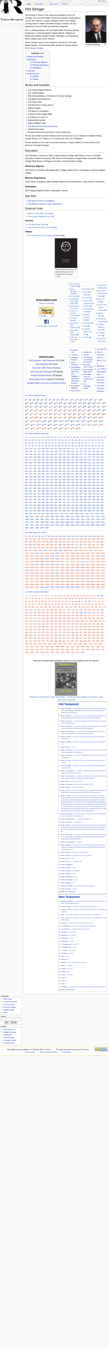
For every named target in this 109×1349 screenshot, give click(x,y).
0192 (93, 565)
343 (89, 482)
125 (73, 424)
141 (39, 454)
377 (72, 488)
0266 (57, 579)
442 (26, 499)
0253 (72, 576)
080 (30, 547)
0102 (45, 550)
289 (102, 474)
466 (47, 502)
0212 (32, 570)
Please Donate (45, 303)
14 (82, 399)
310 (30, 480)
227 (81, 465)
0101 (40, 550)
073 (81, 545)
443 (30, 499)
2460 (37, 519)
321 (77, 480)
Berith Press (87, 289)
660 (47, 511)
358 (72, 485)
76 (56, 413)
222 (60, 465)
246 (81, 468)
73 (42, 413)
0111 (91, 550)
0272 (88, 579)
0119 (52, 553)
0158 (82, 559)
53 (27, 410)
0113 (101, 550)
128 (90, 424)
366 (26, 488)
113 (84, 421)
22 (42, 403)
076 (93, 545)
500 (30, 508)
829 (102, 511)
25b (101, 596)
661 (51, 511)
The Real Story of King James (40, 235)
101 (96, 417)
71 (32, 413)
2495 (52, 519)
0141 (77, 556)
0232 (52, 573)
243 (68, 468)
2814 (27, 525)
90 (42, 417)
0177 (98, 562)
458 (93, 499)
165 (60, 457)
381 (89, 488)
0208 (93, 567)
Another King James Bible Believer (74, 301)
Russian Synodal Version (41, 375)
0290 (98, 581)
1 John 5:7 (74, 355)
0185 (57, 565)
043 (34, 542)
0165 (37, 562)
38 (37, 406)
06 (43, 536)
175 (102, 457)
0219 (67, 570)
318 (64, 480)
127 (84, 424)
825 (85, 511)
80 (75, 413)
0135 (47, 556)
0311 (42, 587)
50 (95, 406)
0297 (52, 584)
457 (89, 499)
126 (79, 424)
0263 (42, 579)
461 (26, 502)
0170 (62, 562)
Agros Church (75, 391)
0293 (32, 584)
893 (47, 514)
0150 (42, 559)
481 (30, 505)
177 (30, 460)
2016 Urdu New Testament (41, 372)
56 (42, 410)
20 (32, 403)
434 (72, 497)
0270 (77, 579)
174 (98, 457)
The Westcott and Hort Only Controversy (45, 204)
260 (60, 471)
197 (34, 463)
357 (68, 485)
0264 (47, 579)
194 (102, 460)
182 (51, 460)
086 (55, 547)
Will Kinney (100, 366)
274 (39, 474)
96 (71, 417)
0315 (62, 587)
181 (47, 460)
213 (102, 463)
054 (81, 542)
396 (72, 491)
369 (39, 488)
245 (77, 468)
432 (64, 497)
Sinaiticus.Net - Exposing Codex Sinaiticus (88, 303)
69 (104, 410)
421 (98, 494)
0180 (32, 565)
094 (89, 547)
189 (81, 460)
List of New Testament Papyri (35, 395)
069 (64, 545)
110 (67, 421)
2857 (77, 525)
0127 (93, 553)
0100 (35, 550)
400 (89, 491)
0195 (27, 567)
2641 (82, 519)
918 (51, 514)
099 (30, 550)
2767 (32, 522)
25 (56, 403)
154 (93, 454)
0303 (82, 584)
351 (43, 485)
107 (50, 421)
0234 (57, 573)
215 (30, 465)
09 (53, 536)
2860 (93, 525)
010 (56, 536)
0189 (77, 565)
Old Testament (35, 360)
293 (39, 477)
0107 (71, 550)
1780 (27, 516)
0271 (82, 579)
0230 (42, 573)
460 (102, 499)
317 (60, 480)
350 (39, 485)
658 (39, 511)
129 (96, 424)
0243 (103, 573)
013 (69, 536)
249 (93, 468)
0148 (32, 559)
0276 (27, 581)
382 (93, 488)
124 (67, 424)
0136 (52, 556)
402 (98, 491)
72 (37, 413)
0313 (52, 587)
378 (77, 488)
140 (79, 428)
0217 (57, 570)
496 (93, 505)
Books (73, 386)
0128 (98, 553)
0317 (72, 587)
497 (98, 505)
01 (26, 536)
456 (85, 499)
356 (64, 485)
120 (45, 424)
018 (90, 536)
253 (30, 471)
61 (66, 410)
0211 (27, 570)
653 (98, 508)
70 (27, 413)
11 (68, 399)
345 (98, 482)
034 (77, 539)
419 (89, 494)
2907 (42, 528)
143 (47, 454)
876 (34, 514)
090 (72, 547)
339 (72, 482)
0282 (57, 581)
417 (81, 494)
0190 (82, 565)
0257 (93, 576)
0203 (67, 567)
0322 (98, 587)
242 (64, 468)
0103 (50, 550)
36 (27, 406)
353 (51, 485)
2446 (32, 519)
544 (68, 508)
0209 (98, 567)
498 (102, 505)
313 (43, 480)
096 (98, 547)
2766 (27, 522)
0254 (77, 576)
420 (93, 494)
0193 (98, 565)
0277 (32, 581)
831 (30, 514)
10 (63, 399)
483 (39, 505)
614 (89, 508)
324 (89, 480)
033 (72, 539)
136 (56, 428)
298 (60, 477)
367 (30, 488)
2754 (88, 519)
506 (55, 508)
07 (46, 536)
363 (93, 485)
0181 (37, 565)
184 (60, 460)
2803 (52, 522)
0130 (27, 556)
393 (60, 491)
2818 (47, 525)
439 (93, 497)
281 (68, 474)
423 (26, 497)
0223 (88, 570)
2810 (88, 522)
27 (66, 403)
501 (34, 508)
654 (102, 508)
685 (64, 511)
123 (62, 424)
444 (34, 499)
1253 (76, 514)
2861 (98, 525)
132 (33, 428)
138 (67, 428)
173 (93, 457)
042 (30, 542)
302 (77, 477)
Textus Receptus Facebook (45, 326)
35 (104, 403)
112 (79, 421)
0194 (103, 565)
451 (64, 499)
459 (98, 499)
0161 (98, 559)
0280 (47, 581)
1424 (86, 514)
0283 (62, 581)
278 (55, 474)
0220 (72, 570)
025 (39, 539)
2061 (62, 516)
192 (93, 460)
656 (30, 511)
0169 (57, 562)
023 (30, 539)
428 (47, 497)
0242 (98, 573)
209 (85, 463)
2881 (32, 528)
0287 (82, 581)
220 (51, 465)
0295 (42, 584)
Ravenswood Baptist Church (40, 216)
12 (72, 399)
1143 (61, 514)
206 (72, 463)
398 (81, 491)
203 (60, 463)
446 (43, 499)
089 (68, 547)
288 (98, 474)
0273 (93, 579)
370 (43, 488)
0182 (42, 565)
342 (85, 482)
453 (72, 499)
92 (51, 417)
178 (34, 460)
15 (87, 399)
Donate (41, 316)
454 (77, 499)
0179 (27, 565)
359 (77, 485)
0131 (32, 556)
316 (55, 480)
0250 (57, 576)
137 (62, 428)
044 (39, 542)
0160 (93, 559)
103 (28, 421)
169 (77, 457)
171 (85, 457)
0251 (62, 576)
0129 (103, 553)
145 (55, 454)
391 (51, 491)
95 (66, 417)
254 (34, 471)
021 (102, 536)
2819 (52, 525)
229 (89, 465)
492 (77, 505)
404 (26, 494)
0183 (47, 565)
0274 (98, 579)
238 (47, 468)
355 (60, 485)
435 (77, 497)
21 (37, 403)
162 (47, 457)
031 (64, 539)
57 (47, 410)
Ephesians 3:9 (101, 349)
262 (68, 471)
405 (30, 494)
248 (89, 468)
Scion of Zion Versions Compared (102, 307)
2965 (47, 528)
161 (43, 457)
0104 (55, 550)
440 (98, 497)
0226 (103, 570)
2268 (77, 516)
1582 (97, 514)
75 (51, 413)
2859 (88, 525)
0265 (52, 579)
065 (47, 545)
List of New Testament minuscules (100, 380)
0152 (52, 559)
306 (93, 477)
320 (72, 480)
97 (75, 417)
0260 (27, 579)
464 (39, 502)
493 (81, 505)
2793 (42, 522)
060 (26, 545)
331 (39, 482)
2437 (98, 516)
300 (68, 477)
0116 (37, 553)
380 (85, 488)
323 (85, 480)
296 (51, 477)
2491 (47, 519)
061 (30, 545)
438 (89, 497)
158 (30, 457)
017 (85, 536)
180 (43, 460)
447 (47, 499)
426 (39, 497)
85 (100, 413)
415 (72, 494)
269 (98, 471)
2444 (103, 516)
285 (85, 474)
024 (34, 539)
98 (80, 417)
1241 (71, 514)
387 (34, 491)
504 (47, 508)
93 (56, 417)
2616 (77, 519)
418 (85, 494)
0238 (77, 573)
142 (43, 454)
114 (90, 421)
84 (95, 413)
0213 (37, 570)
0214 (42, 570)
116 (102, 421)
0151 (47, 559)
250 (98, 468)
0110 (86, 550)
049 (60, 542)
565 (72, 508)
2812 (98, 522)
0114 (27, 553)
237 (43, 468)
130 (102, 424)
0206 (82, 567)
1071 (56, 514)
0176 (93, 562)
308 (102, 477)
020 (98, 536)
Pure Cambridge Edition (87, 386)
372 (51, 488)
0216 (52, 570)
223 (64, 465)
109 (62, 421)
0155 (67, 559)
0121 (62, 553)
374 (60, 488)
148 (68, 454)
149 (72, 454)
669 (55, 511)
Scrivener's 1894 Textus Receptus (46, 368)
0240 (88, 573)
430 (55, 497)
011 (60, 536)
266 (85, 471)
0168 (52, 562)
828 (98, 511)
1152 (66, 514)
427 (43, 497)
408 (43, 494)
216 (34, 465)
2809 (82, 522)
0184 (52, 565)
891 (39, 514)
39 (42, 406)
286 (89, 474)
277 (51, 474)
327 (102, 480)
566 (77, 508)
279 (60, 474)
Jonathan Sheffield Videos (101, 327)
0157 (77, 559)
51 (100, 406)
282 (72, 474)
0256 (88, 576)
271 (26, 474)
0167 (47, 562)
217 (39, 465)
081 (34, 547)
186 (68, 460)
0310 (37, 587)
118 (33, 424)
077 (98, 545)
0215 (47, 570)
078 (102, 545)
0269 (72, 579)
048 (55, 542)
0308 (27, 587)
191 (89, 460)
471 (68, 502)
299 (64, 477)
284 (81, 474)
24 (51, 403)
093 (85, 547)
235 (34, 468)
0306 (98, 584)
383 (98, 488)
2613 (62, 519)
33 (95, 403)
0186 (62, 565)
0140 (72, 556)
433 (68, 497)
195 (26, 463)
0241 (93, 573)
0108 (76, 550)
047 (51, 542)
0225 (98, 570)
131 (28, 428)
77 (61, 413)
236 (39, 468)
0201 (57, 567)
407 (39, 494)
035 (81, 539)
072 (77, 545)
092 (81, 547)
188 (77, 460)
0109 (81, 550)
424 (30, 497)
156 (102, 454)
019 (94, 536)
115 (96, 421)
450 (60, 499)
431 (60, 497)
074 (85, 545)
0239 (82, 573)
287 (93, 474)
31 (85, 403)
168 (72, 457)
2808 (77, 522)
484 (43, 505)
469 (60, 502)
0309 (32, 587)
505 (51, 508)
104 (33, 421)
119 (39, 424)
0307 (103, 584)
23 (47, 403)
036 (85, 539)
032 (68, 539)
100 (90, 417)
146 (60, 454)
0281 (52, 581)
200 (47, 463)
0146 (103, 556)
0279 (42, 581)
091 (77, 547)
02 (29, 536)
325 (93, 480)
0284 (67, 581)
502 (39, 508)
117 (28, 424)
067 (55, 545)
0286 (77, 581)
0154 (62, 559)
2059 (52, 516)
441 (102, 497)
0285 (72, 581)
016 (81, 536)
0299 (62, 584)
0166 (42, 562)
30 (80, 403)
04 (36, 536)
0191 (88, 565)
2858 (82, 525)
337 (64, 482)
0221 (77, 570)
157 (26, 457)
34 (100, 403)
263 (72, 471)
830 (26, 514)
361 (85, 485)
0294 (37, 584)
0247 (42, 576)
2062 (67, 516)
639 (93, 508)
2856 (72, 525)
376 (68, 488)
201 (51, 463)
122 (56, 424)
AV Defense (87, 323)
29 (75, 403)
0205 (77, 567)
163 (51, 457)
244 (72, 468)
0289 (93, 581)
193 (98, 460)
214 (26, 465)
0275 (103, 579)
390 (47, 491)
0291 (103, 581)
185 (64, 460)
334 (51, 482)
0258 (98, 576)
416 (77, 494)
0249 (52, 576)
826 (89, 511)
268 (93, 471)
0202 (62, 567)
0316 (67, 587)
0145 (98, 556)
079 (26, 547)
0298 (57, 584)
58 (51, 410)
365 (102, 485)
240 (55, 468)
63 (75, 410)
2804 (57, 522)
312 (39, 480)
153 (89, 454)
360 (81, 485)
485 (47, 505)
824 (81, 511)
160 (39, 457)
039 (98, 539)
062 (34, 545)
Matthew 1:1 (87, 352)
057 (93, 542)
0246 (37, 576)
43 (61, 406)
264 (77, 471)
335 (55, 482)
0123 (72, 553)
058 (98, 542)
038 (93, 539)
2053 (47, 516)
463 (34, 502)
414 (68, 494)
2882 (37, 528)
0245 (32, 576)
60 (61, 410)
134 (45, 428)
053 (77, 542)
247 (85, 468)
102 (102, 417)
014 (73, 536)
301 (72, 477)
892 (43, 514)
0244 (27, 576)
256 (43, 471)
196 (30, 463)
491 (72, 505)
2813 (103, 522)
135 (50, 428)
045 (43, 542)
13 (77, 399)
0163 (27, 562)
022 (26, 539)
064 (43, 545)
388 (39, 491)
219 (47, 465)
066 (51, 545)
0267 (62, 579)
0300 (67, 584)
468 (55, 502)
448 (51, 499)
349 (34, 485)
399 (85, 491)
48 (85, 406)
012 (64, 536)
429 (51, 497)
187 (72, 460)
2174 (72, 516)
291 (30, 477)
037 (89, 539)
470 (64, 502)
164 (55, 457)
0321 (93, 587)
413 (64, 494)
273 (34, 474)
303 (81, 477)
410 (51, 494)
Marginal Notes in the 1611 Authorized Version (46, 383)
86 (104, 413)
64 (80, 410)
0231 (47, 573)
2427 (93, 516)
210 (89, 463)
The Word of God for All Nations (41, 201)
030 (60, 539)
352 (47, 485)
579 (81, 508)
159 (34, 457)
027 (47, 539)
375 (64, 488)
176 (26, 460)
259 (55, 471)
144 (51, 454)
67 (95, 410)
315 (51, 480)
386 (30, 491)
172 (89, 457)
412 (60, 494)
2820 (57, 525)
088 (64, 547)
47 (80, 406)
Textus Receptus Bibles (73, 291)
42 (56, 406)
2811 (93, 522)
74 (47, 413)
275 (43, 474)
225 (72, 465)
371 (47, 488)
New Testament (49, 360)
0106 (66, 550)
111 (73, 421)
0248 (47, 576)
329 (30, 482)
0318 (77, 587)
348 (30, 485)
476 (89, 502)
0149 (37, 559)
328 (26, 482)
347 (26, 485)
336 (60, 482)
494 (85, 505)
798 (72, 511)
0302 (77, 584)
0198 (42, 567)
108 (56, 421)
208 (81, 463)
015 (77, 536)
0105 (60, 550)
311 (34, 480)
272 (30, 474)
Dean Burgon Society (34, 48)
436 (81, 497)
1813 (32, 516)
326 (98, 480)
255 (39, 471)
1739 (102, 514)
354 (55, 485)
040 (102, 539)
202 (55, 463)
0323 (103, 587)
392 (55, 491)
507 (60, 508)
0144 (93, 556)
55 (37, 410)
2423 (88, 516)
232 (102, 465)
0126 (88, 553)
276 (47, 474)
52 (104, 406)
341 (81, 482)
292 (34, 477)
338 (68, 482)
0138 (62, 556)
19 (27, 403)
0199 (47, 567)
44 (66, 406)
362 (89, 485)
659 (43, 511)
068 (60, 545)
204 (64, 463)
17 (97, 399)
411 (55, 494)
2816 (37, 525)
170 (81, 457)
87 (27, 417)
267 (89, 471)
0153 (57, 559)
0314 (57, 587)
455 (81, 499)
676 (60, 511)
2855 (67, 525)
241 (60, 468)
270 (102, 471)
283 (77, 474)
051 (68, 542)
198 (39, 463)
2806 (67, 522)
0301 (72, 584)
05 (39, 536)
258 (51, 471)
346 (102, 482)
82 (85, 413)
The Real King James (37, 224)
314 (47, 480)
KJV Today (73, 296)
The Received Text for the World (41, 227)
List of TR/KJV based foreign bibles (101, 371)
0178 (103, 562)
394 (64, 491)
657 (34, 511)
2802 (47, 522)
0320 (88, 587)
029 (55, 539)
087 (60, 547)
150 (77, 454)
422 (102, 494)
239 (51, 468)
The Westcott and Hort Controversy (43, 126)
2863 (27, 528)
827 (93, 511)
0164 (32, 562)
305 (89, 477)
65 (85, 410)
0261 (32, 579)
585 (85, 508)
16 (92, 399)
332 (43, 482)
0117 (42, 553)
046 (47, 542)
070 (68, 545)
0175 (88, 562)
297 (55, 477)
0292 (27, 584)
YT (71, 342)
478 (98, 502)
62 (71, 410)
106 (45, 421)
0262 (37, 579)
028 (51, 539)
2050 (42, 516)
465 (43, 502)
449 (55, 499)
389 (43, 491)
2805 (62, 522)
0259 (103, 576)
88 (32, 417)
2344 (82, 516)
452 (68, 499)
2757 (103, 519)
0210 (103, 567)
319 (68, 480)
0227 (27, 573)
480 (26, 505)
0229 (37, 573)
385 (26, 491)
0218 (62, 570)
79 (71, 413)
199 (43, 463)
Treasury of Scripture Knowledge (74, 313)
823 (77, 511)
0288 (88, 581)
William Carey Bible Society (39, 213)
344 (93, 482)
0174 (82, 562)
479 (102, 502)
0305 (93, 584)
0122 (67, 553)
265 (81, 471)
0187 (67, 565)
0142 (82, 556)
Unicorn (86, 355)
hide (41, 53)
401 (93, 491)
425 (34, 497)
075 (89, 545)
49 (90, 406)
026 (43, 539)
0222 (82, 570)
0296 (47, 584)
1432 (92, 514)
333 (47, 482)
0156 (72, 559)
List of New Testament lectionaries (100, 388)
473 (77, 502)
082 (39, 547)
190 (85, 460)
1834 (37, 516)
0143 (88, 556)
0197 (37, 567)
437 (85, 497)
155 (98, 454)
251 (102, 468)
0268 (67, 579)
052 (72, 542)
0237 (72, 573)
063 (39, 545)
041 (26, 542)
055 (85, 542)
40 (47, 406)
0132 (37, 556)
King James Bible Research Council (103, 293)
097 (102, 547)
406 (34, 494)
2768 (37, 522)
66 (90, 410)
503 (43, 508)
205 (68, 463)
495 (89, 505)
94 (61, 417)
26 (61, 403)
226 (77, 465)
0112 (96, 550)
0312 (47, 587)
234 (30, 468)
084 (47, 547)
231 (98, 465)
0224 (93, 570)
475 (85, 502)
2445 (27, 519)
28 (71, 403)
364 (98, 485)
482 (34, 505)
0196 (32, 567)
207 (77, 463)
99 (85, 417)
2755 (93, 519)
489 (64, 505)
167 (68, 457)
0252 (67, 576)
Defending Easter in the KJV (87, 331)
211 (93, 463)
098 (26, 550)
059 (102, 542)
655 (26, 511)
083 (43, 547)
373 (55, 488)
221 (55, 465)
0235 (62, 573)
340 (77, 482)
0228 (32, 573)
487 (55, 505)
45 (71, 406)
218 (43, 465)
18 (101, 399)
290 (26, 477)
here (56, 276)
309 (26, 480)
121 (50, 424)
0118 (47, 553)
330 (34, 482)
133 (39, 428)
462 (30, 502)
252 (26, 471)
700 (68, 511)
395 (68, 491)
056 (89, 542)
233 (26, 468)
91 (47, 417)
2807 (72, 522)
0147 (27, 559)
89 (37, 417)
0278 (37, 581)
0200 (52, 567)
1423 (81, 514)
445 (39, 499)
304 (85, 477)
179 (39, 460)
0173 (77, 562)
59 (56, 410)
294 (43, 477)
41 (51, 406)
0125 (82, 553)
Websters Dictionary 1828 (86, 317)
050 (64, 542)
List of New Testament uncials (35, 532)
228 (85, 465)
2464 (42, 519)
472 (72, 502)
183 (55, 460)
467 (51, 502)
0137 (57, 556)
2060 (57, 516)
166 (64, 457)
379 (81, 488)
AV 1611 (86, 337)
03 (32, 536)
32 (90, 403)
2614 (67, 519)
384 (102, 488)
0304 (88, 584)
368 (34, 488)
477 (93, 502)
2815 (32, 525)
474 (81, 502)
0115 (32, 553)
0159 (88, 559)
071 (72, 545)
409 (47, 494)
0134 (42, 556)
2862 (103, 525)
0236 (67, 573)
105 (39, 421)
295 (47, 477)
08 (49, 536)
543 (64, 508)
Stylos (85, 326)
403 (102, 491)
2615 (72, 519)
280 (64, 474)
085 (51, 547)
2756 (98, 519)
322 (81, 480)
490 (68, 505)
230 (93, 465)
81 (80, 413)
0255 (82, 576)
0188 (72, 565)
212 (98, 463)
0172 (72, 562)
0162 (103, 559)
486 (51, 505)
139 (73, 428)
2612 (57, 519)
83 (90, 413)
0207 (88, 567)
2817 (42, 525)
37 (32, 406)
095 (93, 547)
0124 (77, 553)
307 (98, 477)
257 (47, 471)
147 (64, 454)
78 (66, 413)
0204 (72, 567)
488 (60, 505)
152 (85, 454)
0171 (67, 562)
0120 (57, 553)
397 (77, 491)
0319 (82, 587)
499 (26, 508)
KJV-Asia (86, 298)
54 (32, 410)
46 (75, 406)
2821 (62, 525)
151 (81, 454)
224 (68, 465)
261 (64, 471)
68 (100, 410)
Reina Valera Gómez (37, 379)
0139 (67, 556)
